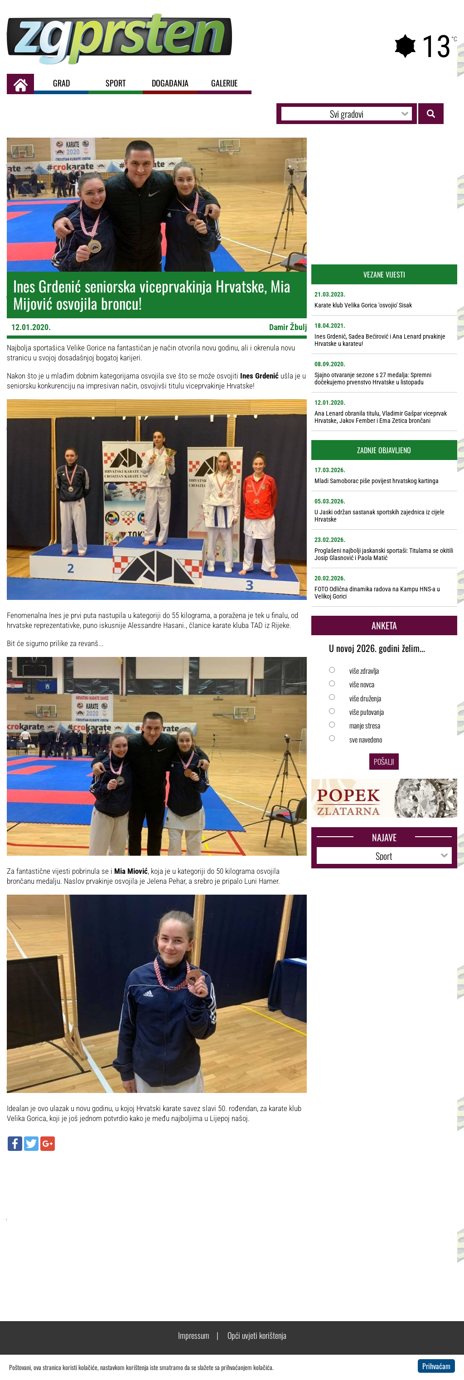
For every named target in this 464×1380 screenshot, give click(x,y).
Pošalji (384, 761)
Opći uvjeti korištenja (256, 1335)
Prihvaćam (436, 1366)
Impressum (193, 1335)
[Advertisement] (157, 1223)
